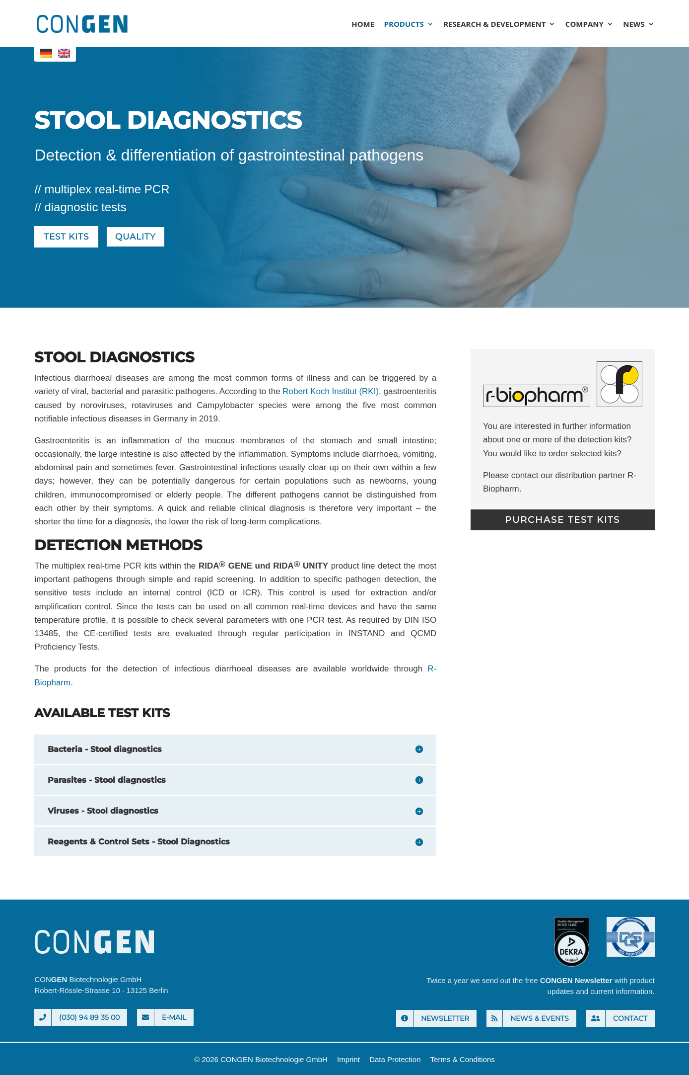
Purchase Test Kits (562, 520)
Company (584, 24)
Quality (141, 237)
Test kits (68, 237)
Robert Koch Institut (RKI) (330, 393)
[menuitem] (46, 53)
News (633, 24)
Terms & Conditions (462, 1060)
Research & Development (494, 24)
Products (404, 24)
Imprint (348, 1060)
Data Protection (394, 1060)
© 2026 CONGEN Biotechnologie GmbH (261, 1060)
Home (362, 24)
